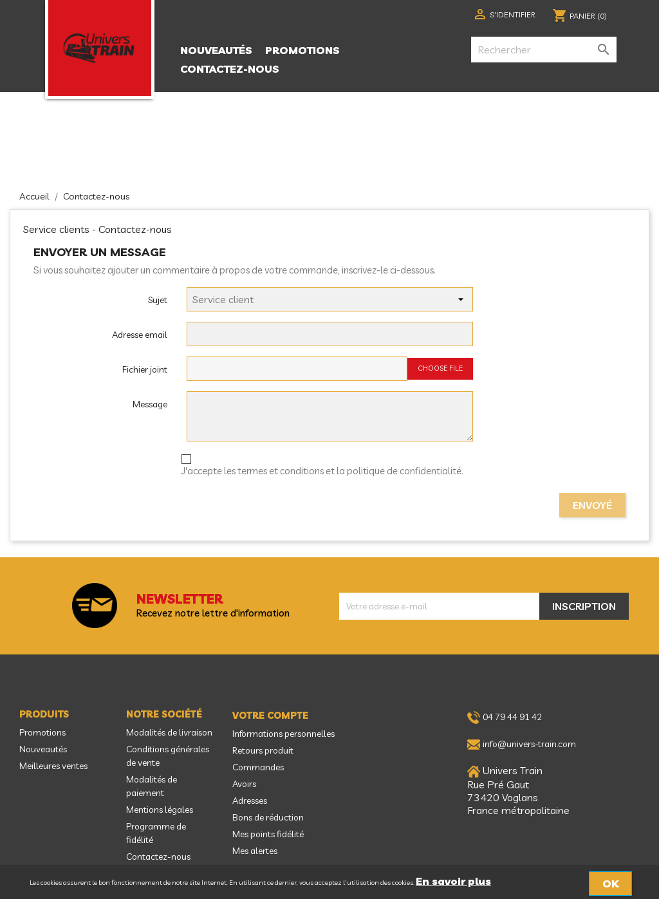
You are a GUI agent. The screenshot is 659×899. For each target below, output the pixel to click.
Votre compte (270, 715)
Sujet (157, 300)
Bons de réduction (268, 817)
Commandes (258, 767)
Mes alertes (254, 851)
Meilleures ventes (53, 766)
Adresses (249, 800)
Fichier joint (144, 369)
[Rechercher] (544, 49)
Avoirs (244, 784)
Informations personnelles (283, 733)
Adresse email (139, 334)
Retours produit (262, 750)
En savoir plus (453, 881)
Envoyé (592, 505)
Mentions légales (159, 809)
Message (150, 404)
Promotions (302, 50)
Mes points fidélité (268, 834)
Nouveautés (216, 50)
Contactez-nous (229, 68)
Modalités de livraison (169, 732)
